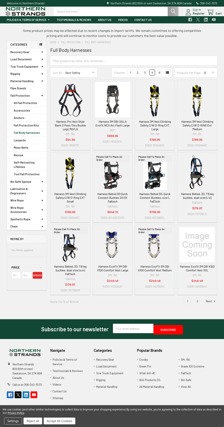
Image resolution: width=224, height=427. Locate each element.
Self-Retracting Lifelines (24, 168)
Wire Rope (26, 203)
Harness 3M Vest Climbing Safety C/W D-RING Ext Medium (197, 128)
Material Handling (26, 84)
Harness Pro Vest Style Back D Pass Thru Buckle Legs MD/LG (70, 128)
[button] (26, 271)
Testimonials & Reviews (74, 23)
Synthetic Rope (26, 222)
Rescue (18, 158)
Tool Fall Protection (27, 177)
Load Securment (26, 62)
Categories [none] (18, 48)
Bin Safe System (26, 185)
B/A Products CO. (150, 382)
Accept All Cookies (59, 421)
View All (186, 388)
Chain (26, 229)
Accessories (22, 114)
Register (194, 15)
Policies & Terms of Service (28, 23)
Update (37, 278)
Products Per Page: (189, 76)
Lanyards (20, 143)
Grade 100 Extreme (192, 368)
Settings (13, 421)
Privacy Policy (16, 413)
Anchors (19, 121)
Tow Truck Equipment (26, 70)
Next (211, 305)
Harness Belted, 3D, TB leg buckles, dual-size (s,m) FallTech (70, 273)
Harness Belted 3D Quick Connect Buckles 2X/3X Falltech (112, 201)
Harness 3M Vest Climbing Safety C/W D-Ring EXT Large (155, 128)
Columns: (120, 76)
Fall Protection (26, 99)
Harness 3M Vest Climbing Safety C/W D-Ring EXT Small (70, 201)
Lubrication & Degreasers (26, 194)
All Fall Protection (25, 106)
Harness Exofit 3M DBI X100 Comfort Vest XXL (197, 271)
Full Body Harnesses (27, 136)
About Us (104, 23)
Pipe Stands (18, 91)
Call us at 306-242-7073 (27, 386)
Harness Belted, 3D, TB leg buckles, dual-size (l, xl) (197, 199)
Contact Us (143, 23)
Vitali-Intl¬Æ (147, 375)
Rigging (26, 77)
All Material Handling (151, 388)
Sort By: (58, 76)
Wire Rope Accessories (26, 213)
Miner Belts (21, 151)
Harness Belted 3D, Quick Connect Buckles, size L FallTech (155, 201)
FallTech (186, 375)
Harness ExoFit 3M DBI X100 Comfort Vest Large (112, 271)
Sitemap (58, 400)
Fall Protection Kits (26, 128)
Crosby (143, 361)
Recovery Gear (26, 55)
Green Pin (145, 368)
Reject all (33, 421)
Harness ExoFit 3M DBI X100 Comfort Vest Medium (155, 271)
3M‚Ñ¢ (185, 361)
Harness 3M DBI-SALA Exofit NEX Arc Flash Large (112, 126)
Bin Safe (186, 382)
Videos (123, 23)
